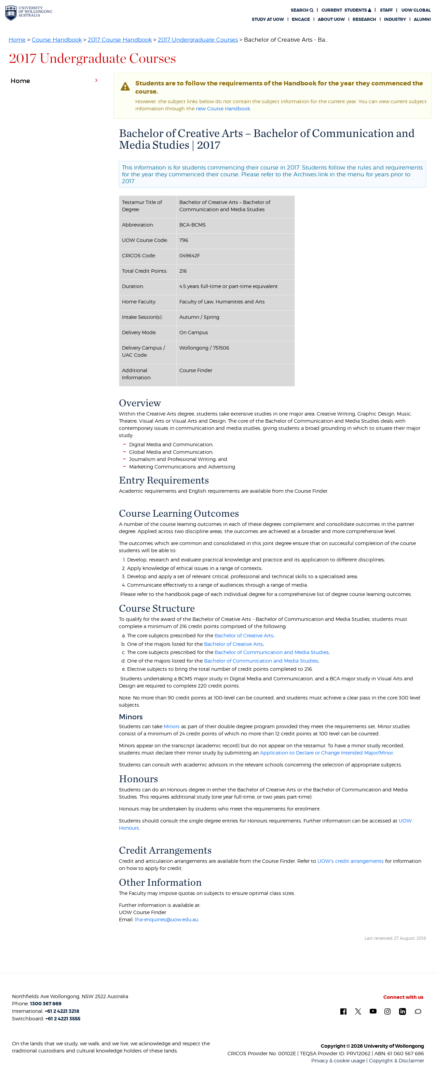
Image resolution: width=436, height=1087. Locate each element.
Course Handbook (57, 39)
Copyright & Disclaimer (396, 1060)
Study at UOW (268, 19)
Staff (386, 10)
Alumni (422, 19)
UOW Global (416, 10)
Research (364, 19)
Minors (172, 726)
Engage (301, 19)
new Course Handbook (223, 108)
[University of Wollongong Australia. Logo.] (28, 13)
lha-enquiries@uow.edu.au (166, 919)
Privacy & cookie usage (338, 1060)
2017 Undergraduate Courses (198, 39)
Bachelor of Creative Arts (244, 635)
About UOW (331, 19)
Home (17, 39)
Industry (395, 19)
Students (346, 10)
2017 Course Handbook (120, 39)
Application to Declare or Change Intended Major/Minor (326, 753)
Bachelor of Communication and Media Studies (272, 652)
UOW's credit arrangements (350, 861)
